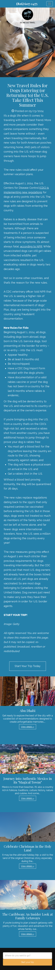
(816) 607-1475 (26, 3)
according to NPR (31, 246)
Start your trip (27, 962)
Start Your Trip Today (27, 666)
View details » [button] (27, 727)
